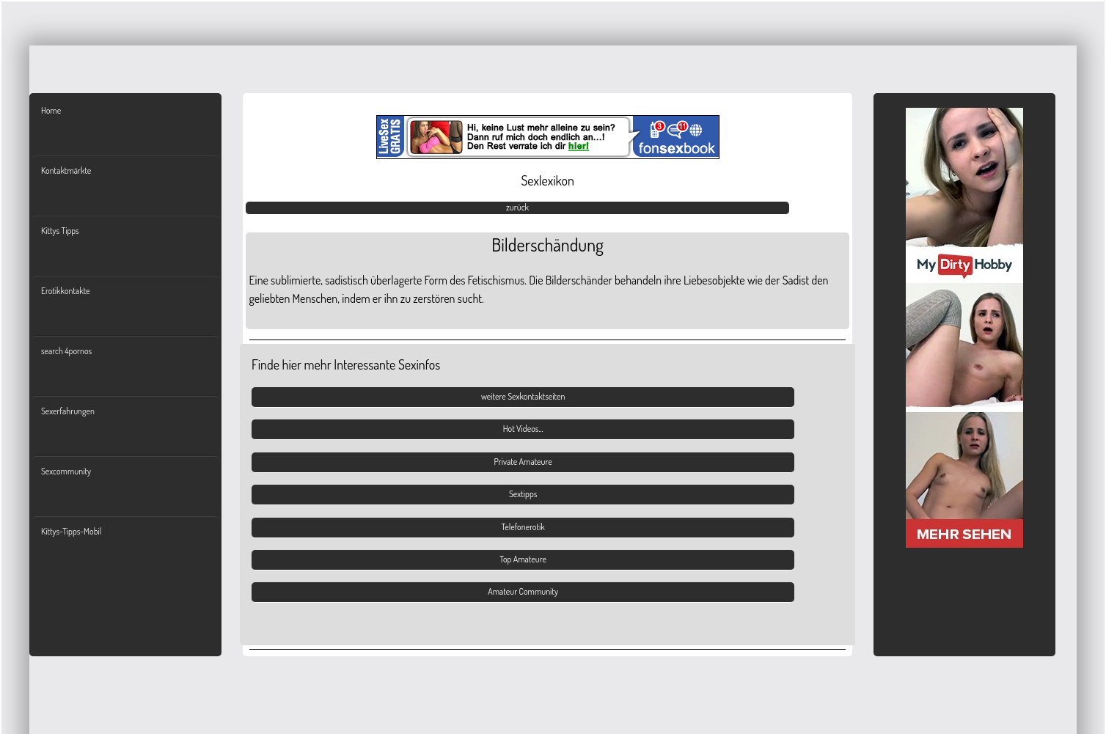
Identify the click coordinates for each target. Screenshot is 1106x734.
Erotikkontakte (65, 290)
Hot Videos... (523, 428)
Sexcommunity (66, 471)
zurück (517, 207)
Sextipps (523, 493)
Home (51, 110)
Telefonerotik (523, 526)
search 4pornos (66, 350)
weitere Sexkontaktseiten (523, 396)
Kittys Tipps (60, 230)
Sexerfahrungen (68, 410)
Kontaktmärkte (66, 170)
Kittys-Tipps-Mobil (71, 531)
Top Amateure (522, 559)
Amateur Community (523, 591)
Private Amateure (523, 461)
